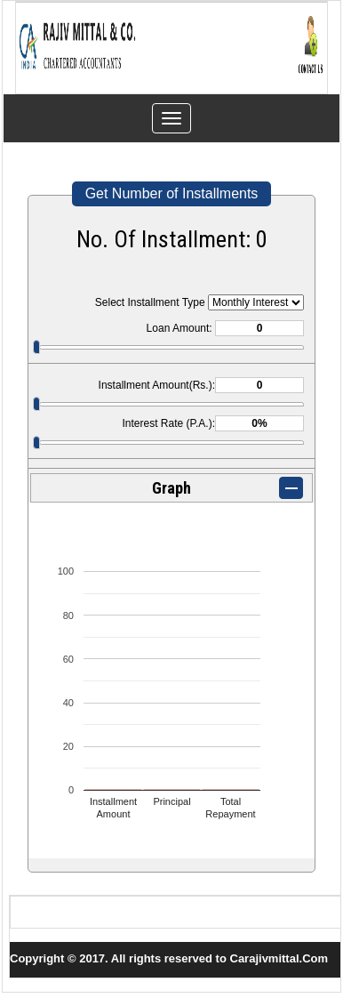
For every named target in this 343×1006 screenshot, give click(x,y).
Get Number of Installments (172, 193)
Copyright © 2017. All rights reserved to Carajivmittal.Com (169, 958)
